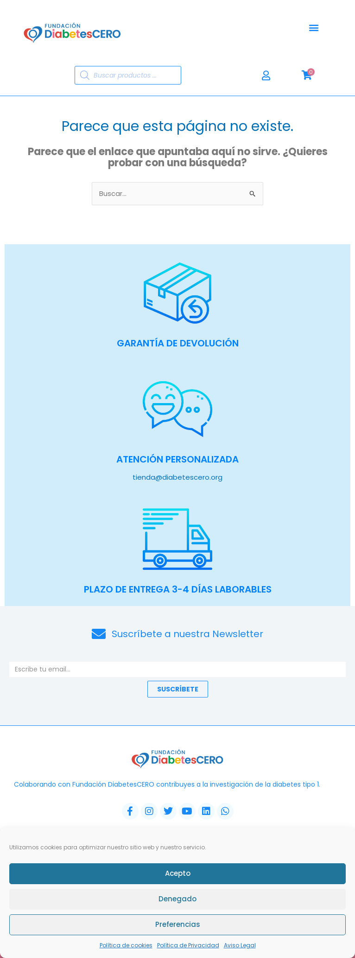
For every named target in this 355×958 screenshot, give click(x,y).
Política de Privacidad (188, 947)
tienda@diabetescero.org (177, 477)
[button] (314, 27)
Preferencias (177, 926)
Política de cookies (126, 947)
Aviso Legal (240, 947)
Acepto (177, 875)
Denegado (177, 901)
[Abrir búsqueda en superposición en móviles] (128, 75)
